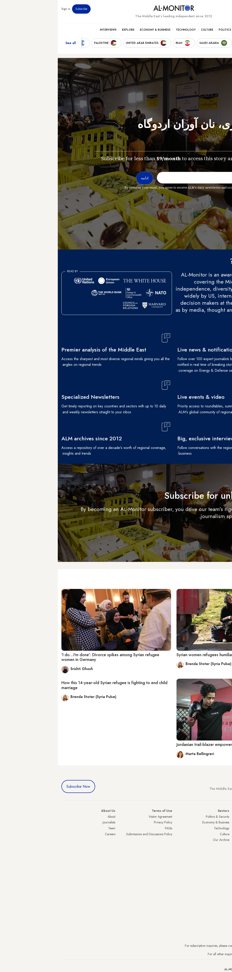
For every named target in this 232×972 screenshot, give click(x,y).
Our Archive (163, 839)
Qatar (224, 857)
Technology (128, 29)
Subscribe (23, 9)
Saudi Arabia (219, 822)
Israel (225, 839)
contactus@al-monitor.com (211, 954)
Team (54, 828)
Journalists (51, 822)
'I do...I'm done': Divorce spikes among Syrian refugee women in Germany (53, 657)
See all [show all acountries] (13, 43)
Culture (149, 29)
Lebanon (222, 863)
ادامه (220, 529)
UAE (225, 834)
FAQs (110, 828)
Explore (70, 29)
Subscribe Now (20, 786)
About (54, 816)
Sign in (8, 9)
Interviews (50, 29)
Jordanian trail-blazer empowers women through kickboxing (172, 745)
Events (195, 9)
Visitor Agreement (102, 816)
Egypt (224, 851)
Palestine (222, 845)
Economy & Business (97, 29)
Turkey (224, 816)
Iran (225, 828)
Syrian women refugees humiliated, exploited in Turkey (168, 655)
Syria (225, 869)
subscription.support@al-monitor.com (204, 945)
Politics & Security (175, 29)
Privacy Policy (105, 822)
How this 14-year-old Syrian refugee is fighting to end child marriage (57, 685)
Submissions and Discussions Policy (91, 834)
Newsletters (210, 9)
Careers (52, 834)
